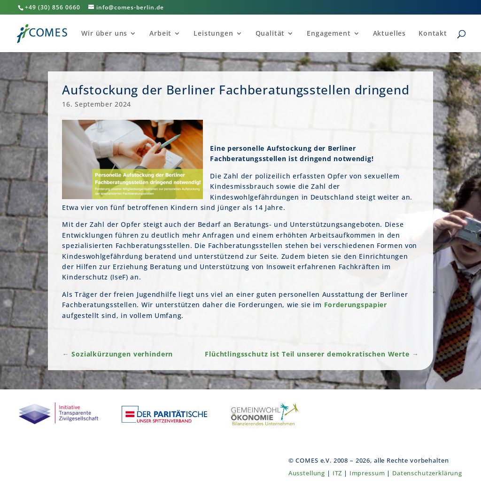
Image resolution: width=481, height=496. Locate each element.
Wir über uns (104, 34)
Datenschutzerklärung (427, 473)
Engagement (329, 34)
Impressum (367, 473)
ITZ (337, 473)
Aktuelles (389, 34)
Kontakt (433, 34)
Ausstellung (306, 473)
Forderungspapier (355, 304)
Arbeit (160, 34)
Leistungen (213, 34)
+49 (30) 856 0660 (52, 7)
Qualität (270, 34)
